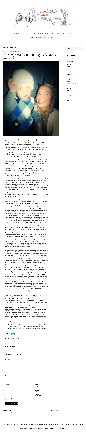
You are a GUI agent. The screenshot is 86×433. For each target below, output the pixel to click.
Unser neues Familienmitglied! (8, 411)
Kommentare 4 (17, 51)
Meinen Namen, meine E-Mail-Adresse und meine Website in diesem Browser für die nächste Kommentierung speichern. (37, 390)
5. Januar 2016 (11, 51)
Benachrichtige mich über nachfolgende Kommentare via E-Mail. (18, 398)
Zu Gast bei (69, 100)
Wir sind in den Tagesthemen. (73, 61)
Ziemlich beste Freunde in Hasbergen (41, 33)
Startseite (17, 33)
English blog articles (71, 86)
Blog (25, 33)
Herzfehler (69, 88)
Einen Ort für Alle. (70, 64)
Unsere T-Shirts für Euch (63, 33)
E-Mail (7, 380)
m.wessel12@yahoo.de (9, 58)
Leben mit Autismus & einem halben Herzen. (34, 428)
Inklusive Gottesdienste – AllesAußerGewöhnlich (72, 59)
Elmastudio (64, 428)
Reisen (68, 93)
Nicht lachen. (69, 66)
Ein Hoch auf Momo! (55, 411)
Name (6, 375)
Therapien (69, 97)
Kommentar (8, 359)
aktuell (68, 78)
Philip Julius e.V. (70, 91)
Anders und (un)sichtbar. (72, 83)
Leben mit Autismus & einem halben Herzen (17, 27)
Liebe (68, 90)
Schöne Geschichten (71, 95)
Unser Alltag (12, 47)
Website (7, 384)
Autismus (69, 84)
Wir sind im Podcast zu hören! (73, 63)
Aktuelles (69, 79)
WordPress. (53, 428)
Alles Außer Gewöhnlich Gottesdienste (42, 37)
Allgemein (5, 47)
